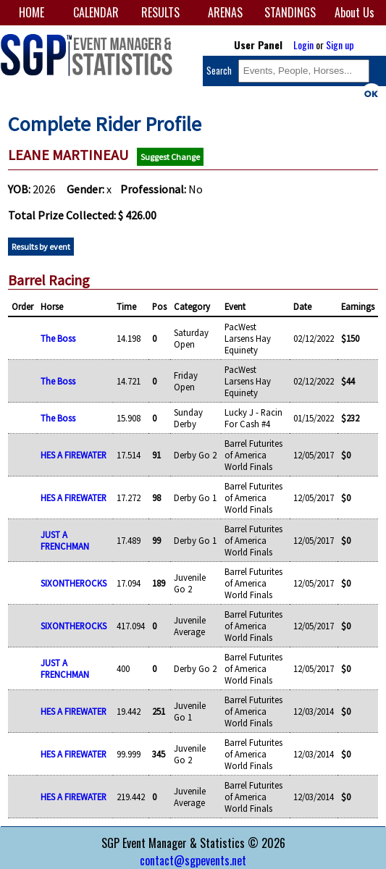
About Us (354, 12)
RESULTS (160, 12)
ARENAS (225, 12)
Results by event (41, 246)
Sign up (340, 44)
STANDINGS (290, 12)
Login (303, 44)
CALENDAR (96, 12)
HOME (31, 12)
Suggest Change (170, 156)
